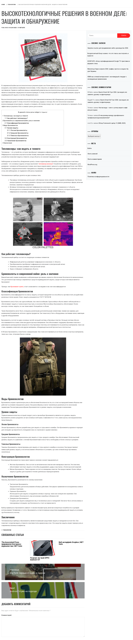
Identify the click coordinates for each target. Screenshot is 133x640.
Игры (9, 50)
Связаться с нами (14, 85)
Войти (100, 158)
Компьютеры (12, 59)
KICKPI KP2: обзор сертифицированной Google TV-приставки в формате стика (113, 65)
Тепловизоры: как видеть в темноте (44, 120)
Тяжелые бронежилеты (47, 140)
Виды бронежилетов (39, 130)
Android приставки (14, 33)
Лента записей (103, 163)
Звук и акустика (13, 41)
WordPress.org (102, 174)
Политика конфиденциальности (109, 186)
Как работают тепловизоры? (45, 123)
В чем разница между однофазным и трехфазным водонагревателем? (111, 122)
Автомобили (12, 37)
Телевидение (12, 67)
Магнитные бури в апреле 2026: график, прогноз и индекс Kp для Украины (111, 72)
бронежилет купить (46, 295)
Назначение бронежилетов (45, 145)
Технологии (11, 72)
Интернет (10, 54)
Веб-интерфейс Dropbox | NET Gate (83, 582)
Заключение (36, 148)
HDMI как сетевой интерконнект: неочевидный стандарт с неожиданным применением (113, 80)
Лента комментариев (105, 168)
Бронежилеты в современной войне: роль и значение (50, 125)
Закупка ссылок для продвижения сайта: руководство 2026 (112, 49)
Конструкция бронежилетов (45, 143)
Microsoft (11, 63)
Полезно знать (13, 76)
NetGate (51, 27)
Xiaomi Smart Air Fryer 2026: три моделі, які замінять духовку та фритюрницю (113, 104)
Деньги (10, 46)
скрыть (66, 117)
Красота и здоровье (15, 80)
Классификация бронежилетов (46, 128)
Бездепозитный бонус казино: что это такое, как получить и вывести (113, 57)
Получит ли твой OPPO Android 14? (62, 597)
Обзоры (13, 21)
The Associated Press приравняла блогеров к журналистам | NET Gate (40, 584)
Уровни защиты (41, 133)
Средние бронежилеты (47, 138)
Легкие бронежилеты (46, 135)
